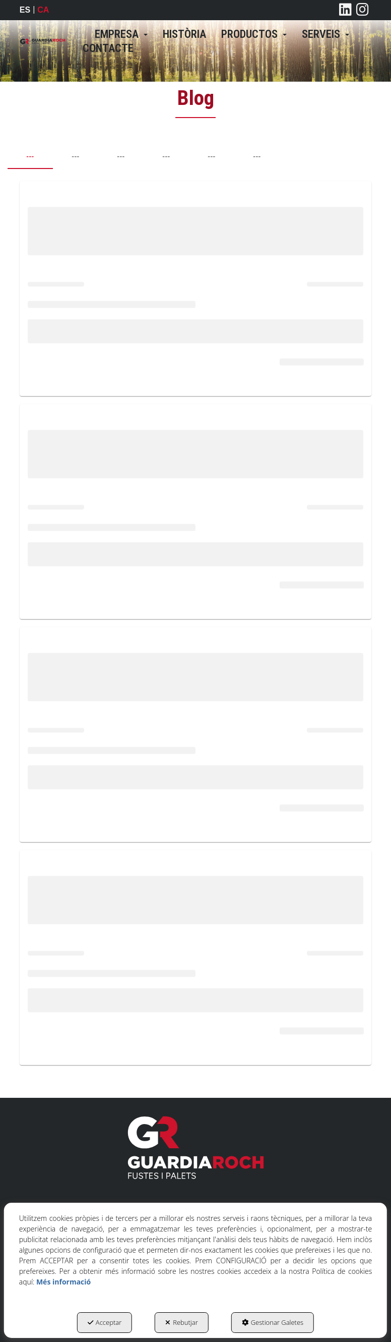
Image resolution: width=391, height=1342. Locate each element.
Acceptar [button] (104, 1322)
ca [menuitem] (43, 10)
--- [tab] (30, 156)
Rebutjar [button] (181, 1322)
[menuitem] (121, 34)
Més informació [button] (63, 1282)
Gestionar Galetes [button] (272, 1322)
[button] (43, 41)
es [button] (25, 10)
